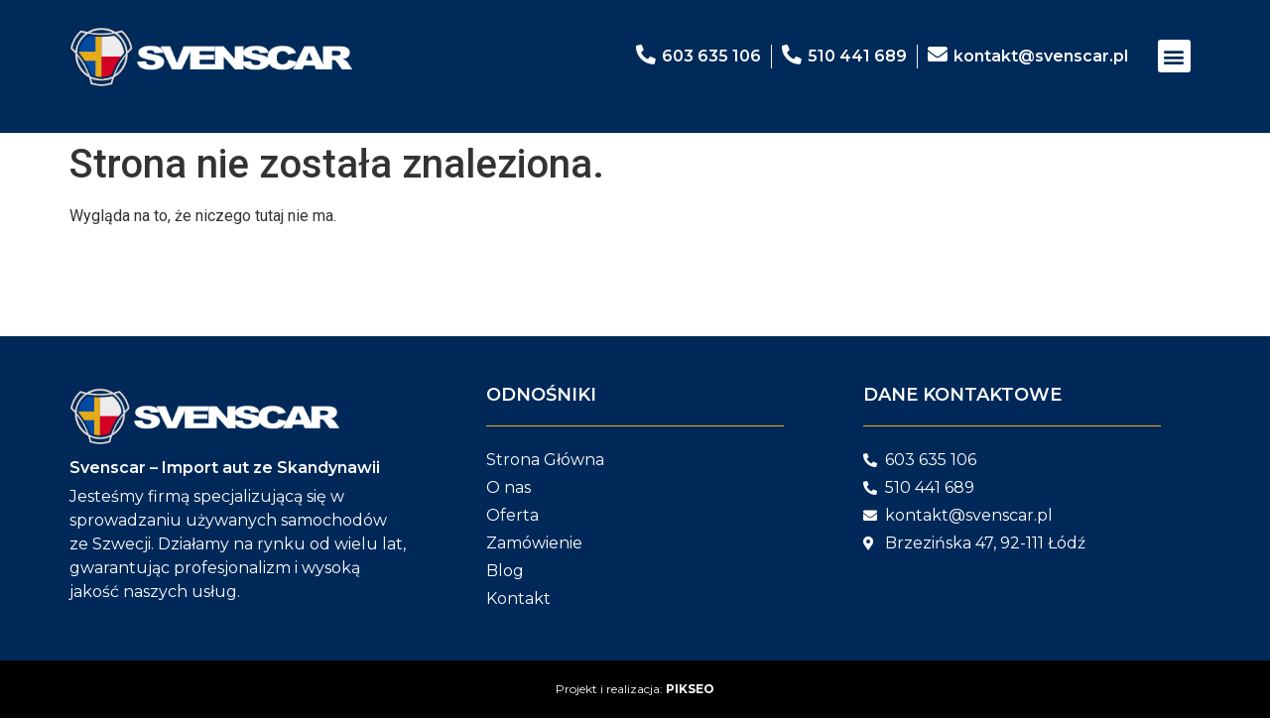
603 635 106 (711, 56)
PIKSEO (690, 688)
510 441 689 (857, 56)
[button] (1174, 56)
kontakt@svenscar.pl (1040, 56)
